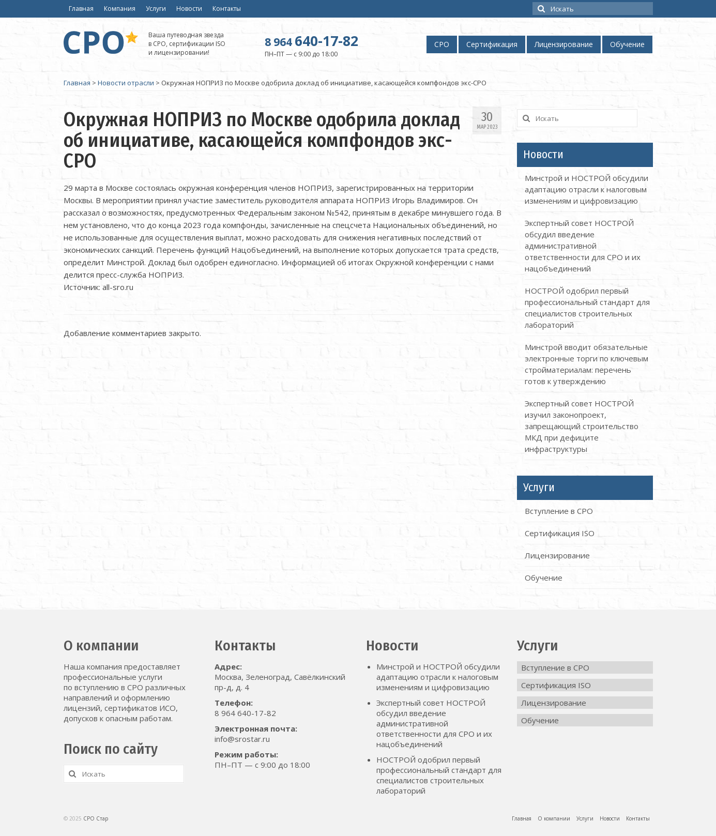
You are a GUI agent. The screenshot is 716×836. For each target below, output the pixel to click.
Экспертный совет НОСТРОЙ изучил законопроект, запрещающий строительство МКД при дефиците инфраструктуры (581, 426)
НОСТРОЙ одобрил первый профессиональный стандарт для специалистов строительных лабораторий (438, 775)
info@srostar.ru (242, 739)
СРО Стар (95, 818)
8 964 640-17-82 (245, 713)
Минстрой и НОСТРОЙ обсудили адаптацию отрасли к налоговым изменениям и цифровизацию (586, 189)
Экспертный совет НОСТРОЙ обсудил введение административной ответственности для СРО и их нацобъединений (583, 245)
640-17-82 (311, 41)
